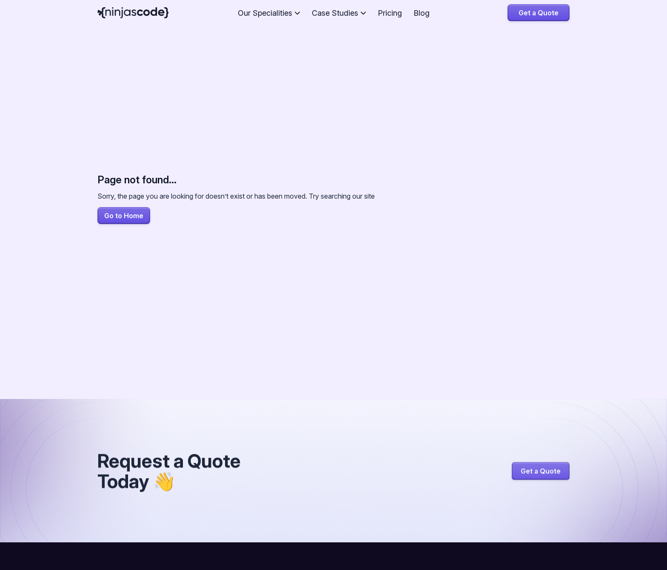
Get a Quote (539, 13)
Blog (421, 13)
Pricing (390, 13)
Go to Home (123, 215)
